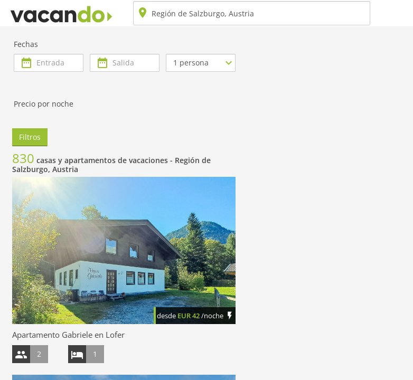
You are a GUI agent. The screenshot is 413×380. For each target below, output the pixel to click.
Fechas (26, 44)
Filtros (30, 137)
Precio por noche (43, 104)
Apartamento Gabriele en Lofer (68, 334)
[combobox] (251, 13)
